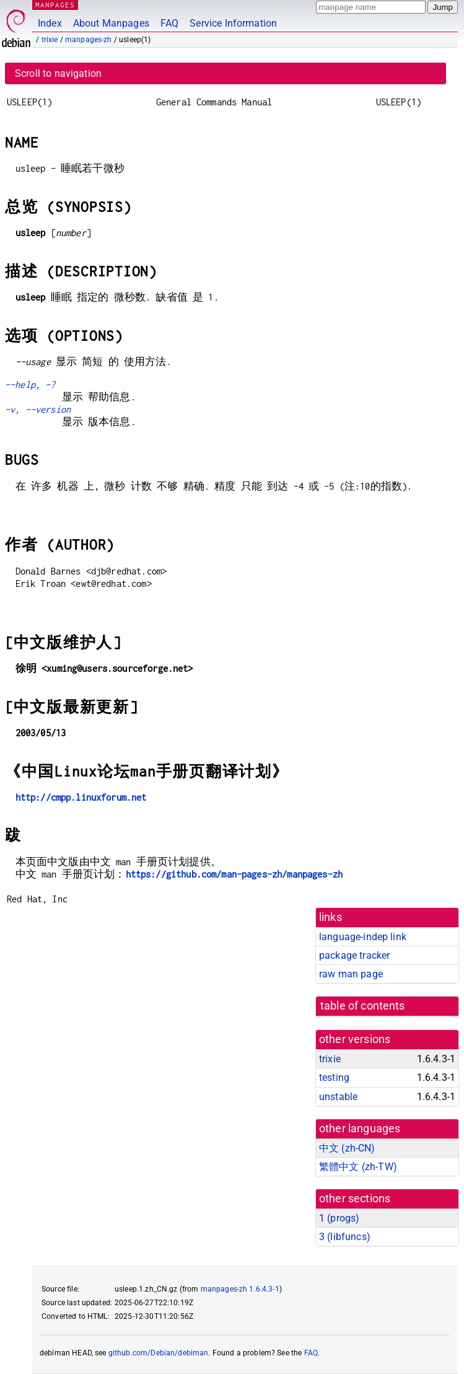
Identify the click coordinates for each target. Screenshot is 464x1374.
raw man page (351, 974)
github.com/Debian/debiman (158, 1353)
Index (50, 23)
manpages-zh (88, 39)
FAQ (169, 23)
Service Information (233, 23)
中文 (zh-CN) (347, 1148)
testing (334, 1077)
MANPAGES (55, 5)
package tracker (354, 955)
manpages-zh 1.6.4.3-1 (240, 1289)
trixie (50, 39)
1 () (339, 1218)
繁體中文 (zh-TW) (358, 1167)
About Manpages (111, 23)
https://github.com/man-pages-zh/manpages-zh (234, 874)
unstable (338, 1097)
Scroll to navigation (58, 73)
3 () (344, 1237)
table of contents (362, 1006)
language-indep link (362, 937)
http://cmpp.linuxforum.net (81, 797)
